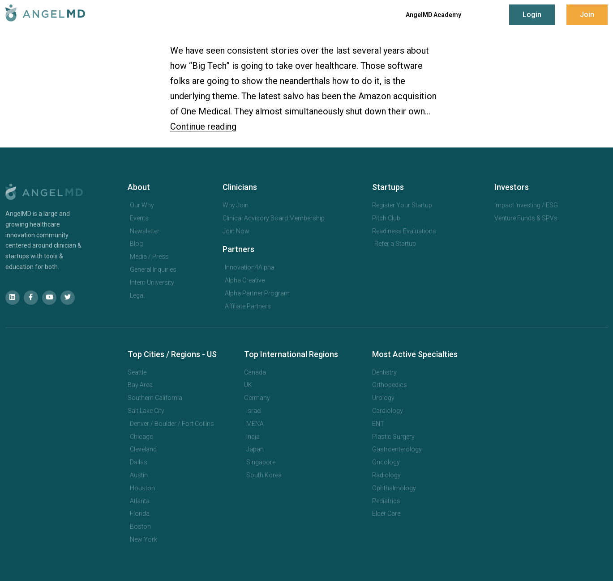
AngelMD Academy (433, 14)
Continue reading (203, 126)
